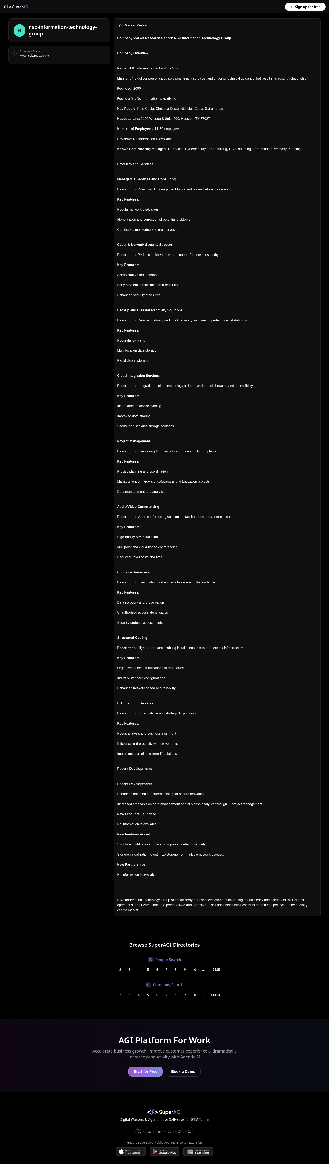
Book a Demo (183, 1072)
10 (194, 969)
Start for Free (145, 1072)
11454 (215, 994)
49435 (215, 969)
